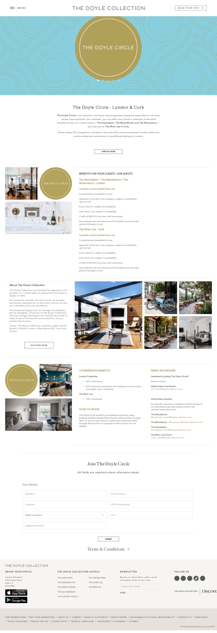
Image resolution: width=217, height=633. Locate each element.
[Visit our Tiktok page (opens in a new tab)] (196, 578)
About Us (63, 617)
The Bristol (95, 587)
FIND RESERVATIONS (15, 617)
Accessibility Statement (111, 621)
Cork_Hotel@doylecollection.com (167, 437)
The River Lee (96, 582)
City (113, 515)
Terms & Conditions (82, 621)
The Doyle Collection (26, 566)
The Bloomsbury (66, 592)
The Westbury (65, 577)
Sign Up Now (108, 151)
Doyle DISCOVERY (18, 621)
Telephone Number (34, 525)
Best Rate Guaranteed (42, 617)
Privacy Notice (39, 621)
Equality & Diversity (96, 617)
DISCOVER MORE (39, 345)
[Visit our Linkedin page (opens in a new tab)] (202, 578)
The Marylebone (66, 587)
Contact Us (185, 617)
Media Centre (119, 617)
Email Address (118, 493)
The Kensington (66, 582)
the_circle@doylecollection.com (167, 389)
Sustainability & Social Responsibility (152, 617)
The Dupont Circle (67, 596)
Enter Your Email (131, 586)
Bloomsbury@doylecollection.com (186, 422)
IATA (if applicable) (120, 504)
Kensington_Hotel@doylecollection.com (171, 429)
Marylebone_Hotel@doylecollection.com (171, 417)
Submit (108, 539)
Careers (76, 617)
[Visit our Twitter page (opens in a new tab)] (183, 578)
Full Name (30, 493)
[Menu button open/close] (12, 8)
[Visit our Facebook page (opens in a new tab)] (176, 578)
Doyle (108, 8)
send (123, 592)
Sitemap (133, 621)
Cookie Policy (59, 621)
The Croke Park (97, 577)
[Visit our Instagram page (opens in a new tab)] (189, 578)
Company (30, 504)
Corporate (201, 617)
